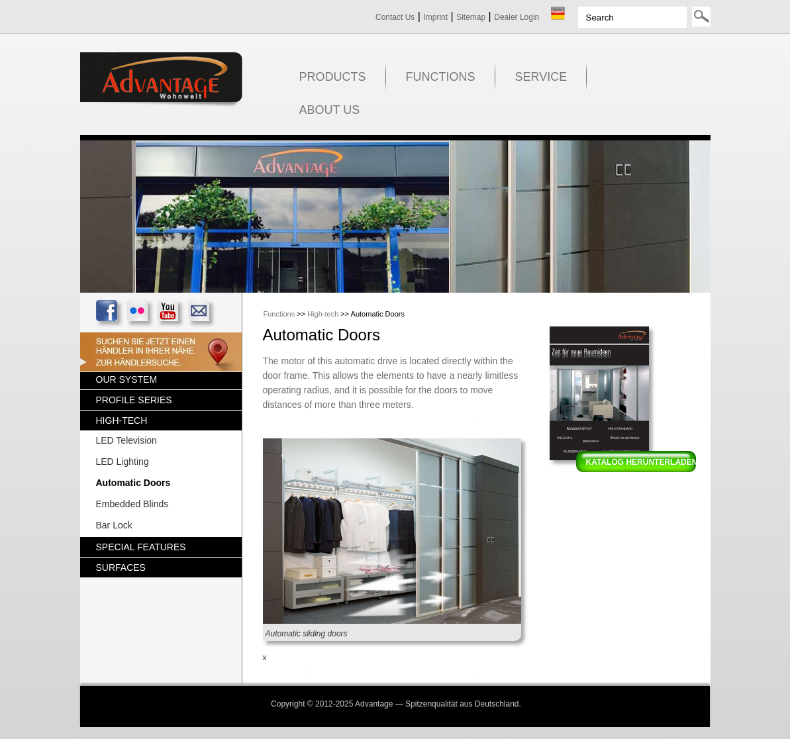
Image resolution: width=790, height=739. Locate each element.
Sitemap (470, 17)
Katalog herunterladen (642, 462)
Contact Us (395, 17)
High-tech (322, 314)
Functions (279, 314)
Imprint (435, 17)
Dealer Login (516, 17)
